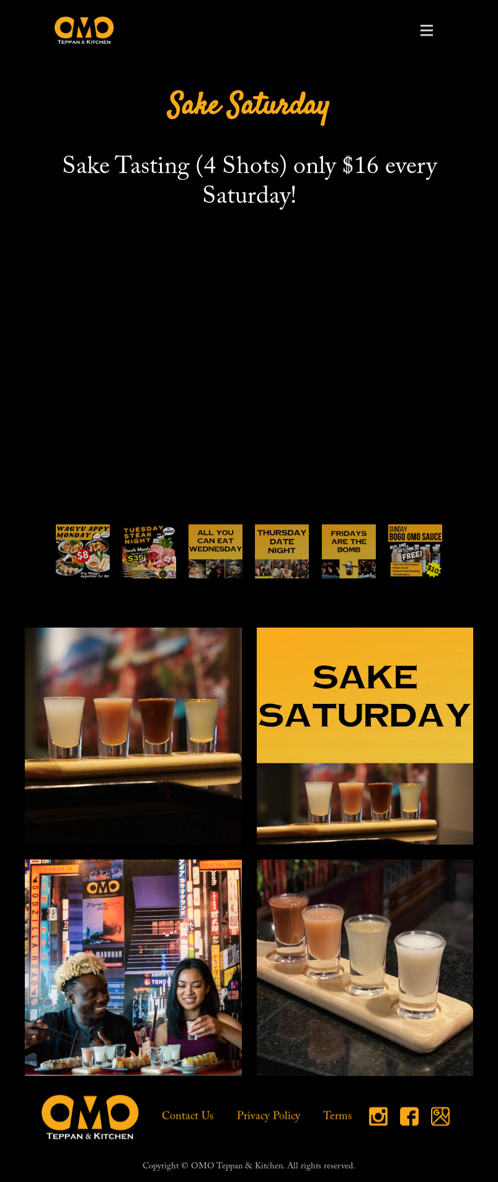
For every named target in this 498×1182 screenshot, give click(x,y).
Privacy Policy (268, 1117)
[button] (426, 30)
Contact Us (188, 1117)
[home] (84, 30)
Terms (337, 1117)
